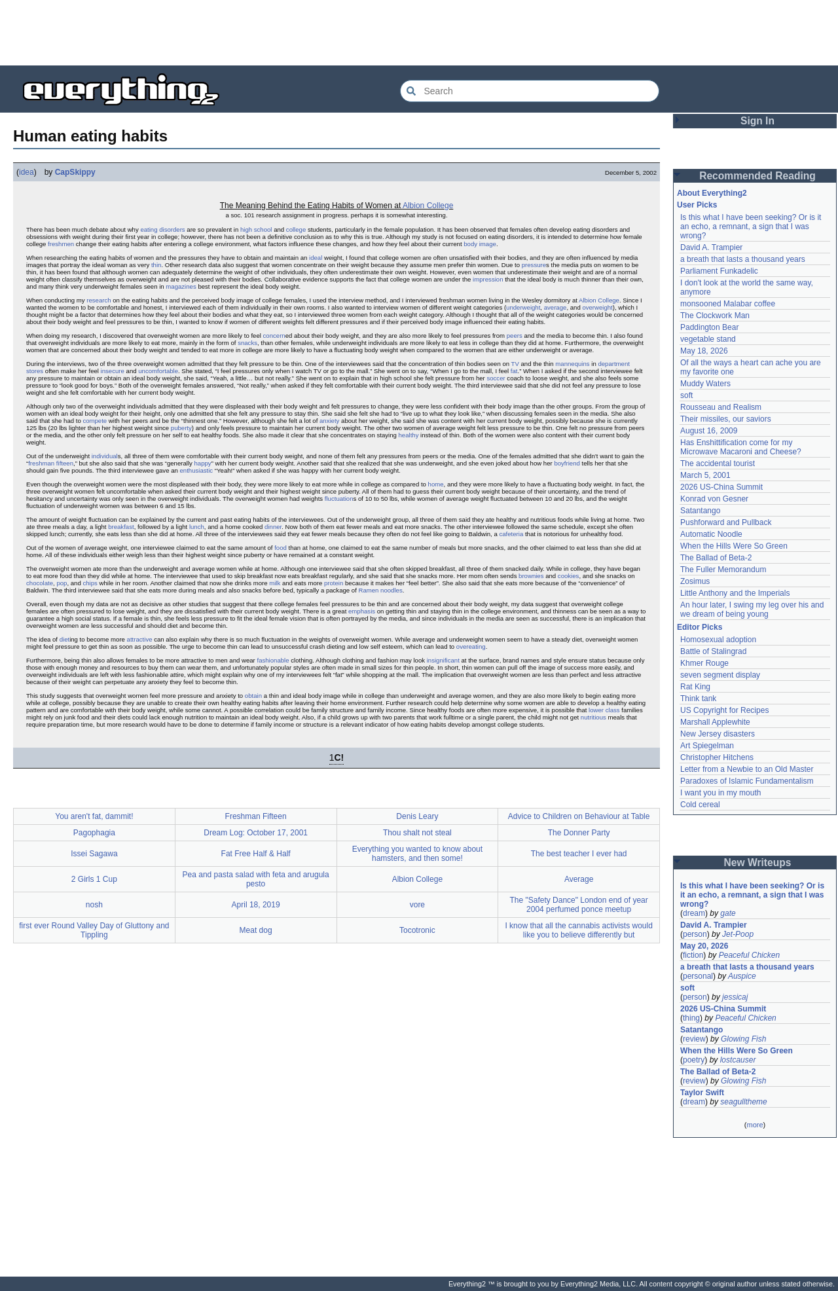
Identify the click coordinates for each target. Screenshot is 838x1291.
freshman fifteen (50, 463)
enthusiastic (196, 470)
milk (274, 583)
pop (61, 583)
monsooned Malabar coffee (727, 303)
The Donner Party (579, 832)
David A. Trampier (711, 247)
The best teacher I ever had (579, 853)
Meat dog (256, 930)
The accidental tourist (717, 463)
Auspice (742, 976)
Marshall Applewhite (715, 722)
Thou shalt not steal (417, 832)
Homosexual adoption (718, 639)
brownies (531, 575)
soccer (495, 378)
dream (694, 913)
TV (515, 363)
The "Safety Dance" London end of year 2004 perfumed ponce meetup (578, 905)
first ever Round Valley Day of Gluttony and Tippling (94, 930)
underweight (523, 307)
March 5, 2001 (705, 475)
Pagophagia (94, 832)
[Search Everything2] (529, 91)
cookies (568, 575)
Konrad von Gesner (714, 498)
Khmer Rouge (704, 663)
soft (686, 395)
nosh (94, 904)
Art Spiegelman (707, 745)
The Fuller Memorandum (723, 569)
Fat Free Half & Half (256, 853)
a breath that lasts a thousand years (742, 259)
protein (333, 583)
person (695, 934)
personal (698, 976)
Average (578, 879)
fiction (693, 955)
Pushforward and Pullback (725, 522)
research (98, 300)
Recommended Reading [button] (757, 175)
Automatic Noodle (711, 534)
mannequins (572, 363)
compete (94, 420)
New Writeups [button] (758, 862)
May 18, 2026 (704, 350)
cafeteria (511, 533)
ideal (315, 257)
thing (691, 1018)
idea (26, 172)
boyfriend (566, 463)
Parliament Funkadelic (719, 271)
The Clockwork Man (715, 315)
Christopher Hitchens (717, 757)
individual (105, 456)
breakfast (121, 526)
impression (488, 279)
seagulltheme (743, 1101)
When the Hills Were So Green (734, 546)
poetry (693, 1059)
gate (727, 913)
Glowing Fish (743, 1039)
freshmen (61, 243)
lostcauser (738, 1059)
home (436, 484)
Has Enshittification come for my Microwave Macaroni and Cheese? (740, 447)
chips (89, 583)
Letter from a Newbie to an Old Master (746, 769)
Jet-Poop (738, 934)
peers (514, 335)
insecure (112, 370)
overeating (471, 646)
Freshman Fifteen (256, 816)
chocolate (39, 583)
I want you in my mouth (720, 792)
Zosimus (695, 581)
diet (64, 639)
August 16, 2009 (708, 430)
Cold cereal (700, 804)
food (280, 547)
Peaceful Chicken (749, 955)
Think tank (698, 698)
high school (256, 229)
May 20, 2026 (704, 946)
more (754, 1125)
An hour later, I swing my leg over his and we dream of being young (752, 609)
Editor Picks (699, 627)
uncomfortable (158, 370)
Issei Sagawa (94, 853)
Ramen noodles (381, 590)
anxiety (329, 420)
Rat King (695, 686)
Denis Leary (417, 816)
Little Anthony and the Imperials (735, 593)
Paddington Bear (709, 327)
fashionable (273, 660)
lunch (196, 526)
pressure (534, 264)
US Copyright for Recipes (724, 710)
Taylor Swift (702, 1092)
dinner (273, 526)
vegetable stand (708, 339)
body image (480, 243)
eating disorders (162, 229)
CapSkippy (75, 172)
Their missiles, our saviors (725, 419)
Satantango (700, 510)
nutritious (593, 717)
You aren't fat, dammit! (94, 816)
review (694, 1039)
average (555, 307)
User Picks (697, 204)
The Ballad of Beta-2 (716, 557)
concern (274, 335)
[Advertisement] (419, 32)
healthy (409, 435)
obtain (253, 695)
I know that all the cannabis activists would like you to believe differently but (578, 930)
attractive (140, 639)
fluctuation (339, 498)
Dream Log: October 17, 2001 (256, 832)
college (296, 229)
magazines (181, 286)
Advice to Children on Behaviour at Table (579, 816)
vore (417, 904)
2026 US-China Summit (721, 487)
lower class (604, 710)
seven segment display (720, 675)
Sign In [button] (757, 120)
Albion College (428, 205)
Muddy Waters (705, 383)
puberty (181, 427)
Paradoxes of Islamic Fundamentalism (746, 781)
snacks (247, 342)
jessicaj (735, 997)
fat (514, 370)
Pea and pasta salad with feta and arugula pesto (256, 879)
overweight (597, 307)
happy (202, 463)
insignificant (443, 660)
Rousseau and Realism (720, 407)
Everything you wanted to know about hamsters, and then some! (417, 854)
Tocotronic (417, 930)
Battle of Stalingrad (713, 651)
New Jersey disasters (717, 733)
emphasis (361, 611)
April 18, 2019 (256, 904)
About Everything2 (712, 193)
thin (156, 264)
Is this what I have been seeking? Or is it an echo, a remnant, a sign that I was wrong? (750, 226)
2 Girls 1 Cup (94, 879)
